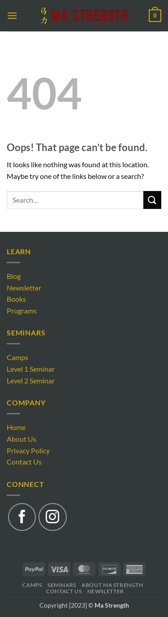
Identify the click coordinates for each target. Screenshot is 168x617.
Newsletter (24, 287)
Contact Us (24, 461)
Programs (22, 310)
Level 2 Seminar (31, 380)
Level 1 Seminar (31, 369)
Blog (14, 276)
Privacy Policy (28, 450)
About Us (21, 439)
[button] (12, 15)
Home (16, 427)
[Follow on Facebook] (22, 517)
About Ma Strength (112, 585)
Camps (17, 357)
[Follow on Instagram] (52, 517)
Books (16, 299)
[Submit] (152, 200)
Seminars (61, 585)
